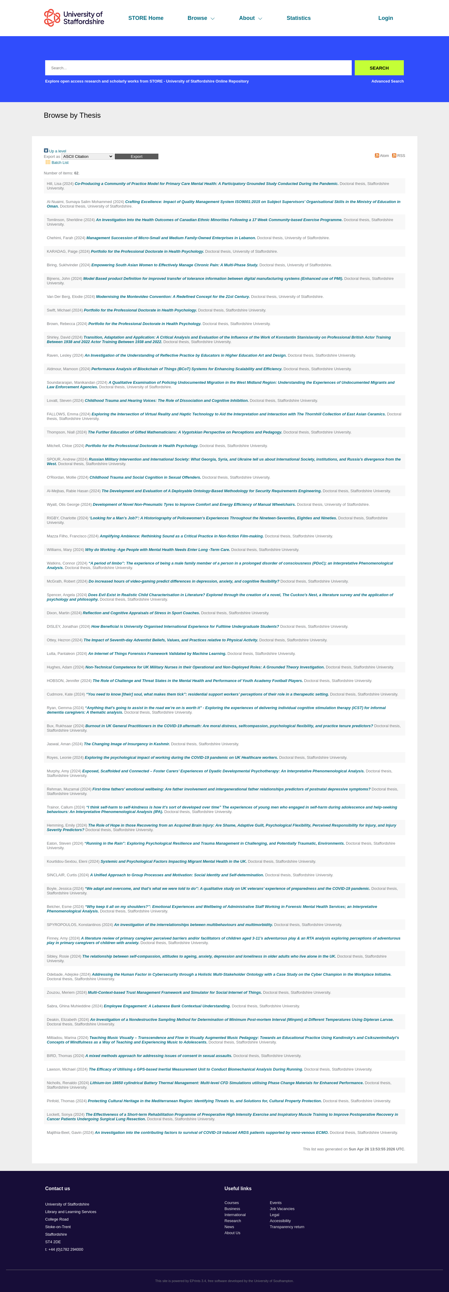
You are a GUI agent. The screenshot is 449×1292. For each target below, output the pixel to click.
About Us (233, 1233)
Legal (274, 1214)
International (235, 1214)
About (251, 18)
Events (276, 1202)
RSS (397, 155)
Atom (381, 155)
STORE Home (146, 18)
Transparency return (287, 1227)
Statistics (299, 18)
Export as (52, 156)
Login (386, 18)
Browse (201, 18)
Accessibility (280, 1220)
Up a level (55, 151)
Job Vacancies (282, 1208)
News (229, 1227)
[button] (136, 156)
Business (232, 1208)
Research (233, 1220)
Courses (232, 1202)
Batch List (56, 162)
